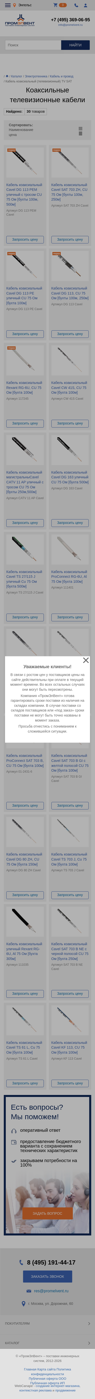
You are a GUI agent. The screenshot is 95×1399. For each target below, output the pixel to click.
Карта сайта (46, 1369)
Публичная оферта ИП (47, 1383)
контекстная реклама (35, 1390)
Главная (30, 1369)
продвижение (65, 1390)
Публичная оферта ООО (47, 1378)
